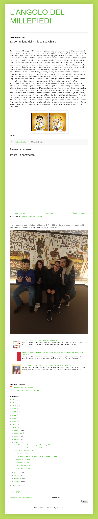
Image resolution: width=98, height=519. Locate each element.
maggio (17, 442)
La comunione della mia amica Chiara (29, 448)
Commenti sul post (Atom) (32, 216)
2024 (14, 406)
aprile (17, 472)
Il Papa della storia (22, 468)
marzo (16, 475)
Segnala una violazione (21, 498)
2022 (14, 412)
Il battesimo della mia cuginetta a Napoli (32, 445)
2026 (14, 400)
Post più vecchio (80, 213)
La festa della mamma (22, 459)
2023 (14, 409)
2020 (14, 418)
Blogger (60, 508)
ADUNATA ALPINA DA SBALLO (24, 451)
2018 (14, 424)
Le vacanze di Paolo (22, 463)
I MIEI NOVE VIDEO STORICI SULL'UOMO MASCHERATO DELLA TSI (46, 365)
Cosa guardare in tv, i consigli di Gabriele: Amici (36, 457)
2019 (14, 421)
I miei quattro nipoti (23, 465)
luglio (17, 436)
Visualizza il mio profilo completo (25, 390)
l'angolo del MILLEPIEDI (23, 387)
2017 (14, 427)
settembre (18, 433)
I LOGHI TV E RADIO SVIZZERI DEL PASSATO (39, 340)
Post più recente (18, 213)
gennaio (17, 481)
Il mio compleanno (21, 454)
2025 (14, 403)
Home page (49, 213)
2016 (14, 485)
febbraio (18, 478)
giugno (17, 439)
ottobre (17, 430)
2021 (14, 415)
